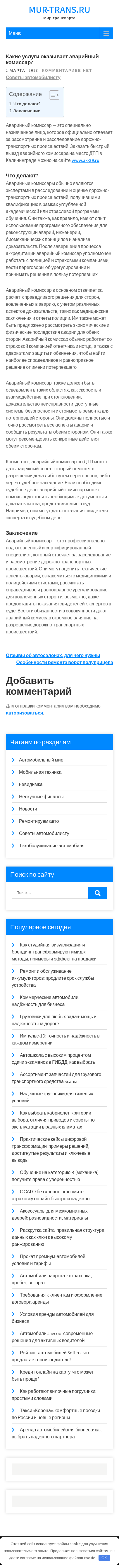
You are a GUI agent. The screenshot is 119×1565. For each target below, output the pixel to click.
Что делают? (27, 103)
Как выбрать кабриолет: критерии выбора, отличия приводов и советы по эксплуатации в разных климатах (53, 1120)
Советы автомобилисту (33, 77)
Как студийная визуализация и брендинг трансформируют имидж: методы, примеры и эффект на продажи (54, 952)
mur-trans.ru (59, 9)
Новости (28, 809)
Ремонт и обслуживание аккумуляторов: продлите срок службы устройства (53, 978)
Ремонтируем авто (39, 821)
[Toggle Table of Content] (51, 95)
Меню (15, 33)
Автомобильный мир (41, 760)
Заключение (26, 110)
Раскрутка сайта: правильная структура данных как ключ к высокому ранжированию (58, 1237)
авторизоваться (24, 713)
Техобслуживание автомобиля (51, 846)
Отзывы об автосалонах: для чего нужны (53, 655)
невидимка (31, 784)
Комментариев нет (67, 70)
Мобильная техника (40, 772)
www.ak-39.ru (85, 160)
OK (104, 1558)
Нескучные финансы (41, 797)
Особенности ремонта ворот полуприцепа (64, 662)
